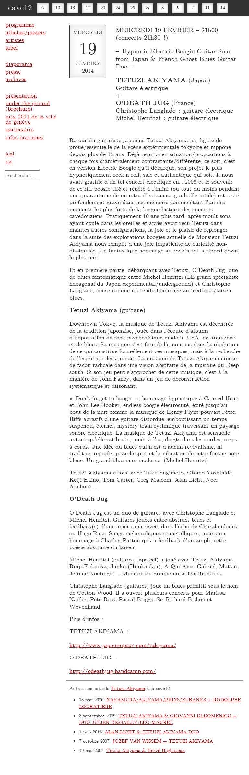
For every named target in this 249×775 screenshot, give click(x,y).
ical (10, 153)
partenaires (20, 129)
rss (9, 161)
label (12, 47)
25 (132, 8)
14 (222, 8)
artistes (15, 39)
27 (147, 8)
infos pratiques (24, 137)
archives (16, 79)
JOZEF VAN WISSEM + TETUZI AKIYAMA (162, 740)
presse (13, 71)
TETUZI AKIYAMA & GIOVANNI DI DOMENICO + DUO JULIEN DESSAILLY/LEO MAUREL (158, 719)
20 (103, 8)
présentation (21, 95)
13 (72, 8)
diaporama (19, 64)
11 (207, 8)
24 (117, 8)
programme (20, 24)
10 (57, 8)
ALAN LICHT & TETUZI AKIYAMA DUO (152, 731)
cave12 (20, 7)
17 (88, 8)
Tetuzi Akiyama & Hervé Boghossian (145, 750)
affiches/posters (25, 32)
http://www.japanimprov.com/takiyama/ (122, 645)
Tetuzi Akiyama (128, 688)
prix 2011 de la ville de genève (31, 119)
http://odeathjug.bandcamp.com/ (112, 671)
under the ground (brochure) (28, 105)
